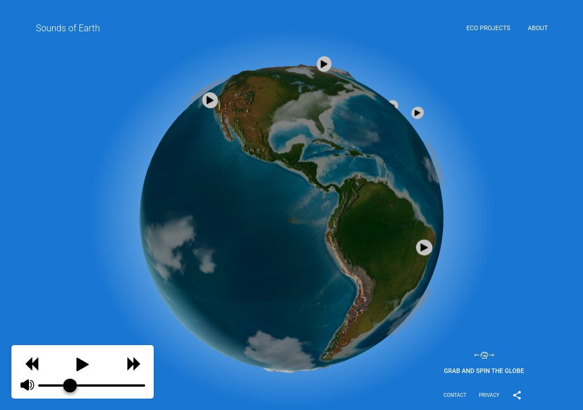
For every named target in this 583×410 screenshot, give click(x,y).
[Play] (82, 362)
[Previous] (32, 362)
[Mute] (27, 385)
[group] (82, 372)
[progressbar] (91, 386)
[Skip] (133, 362)
